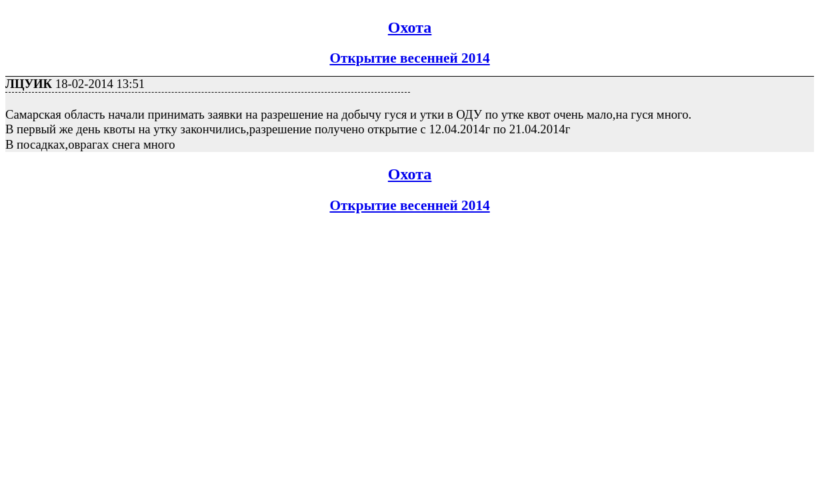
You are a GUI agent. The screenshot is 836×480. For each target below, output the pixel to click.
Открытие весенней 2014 (410, 58)
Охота (410, 27)
